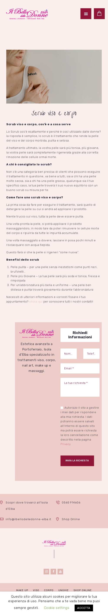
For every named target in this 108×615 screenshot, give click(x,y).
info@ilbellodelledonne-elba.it (28, 519)
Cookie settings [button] (56, 608)
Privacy (66, 444)
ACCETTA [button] (83, 608)
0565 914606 (71, 502)
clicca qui (36, 301)
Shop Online (71, 519)
